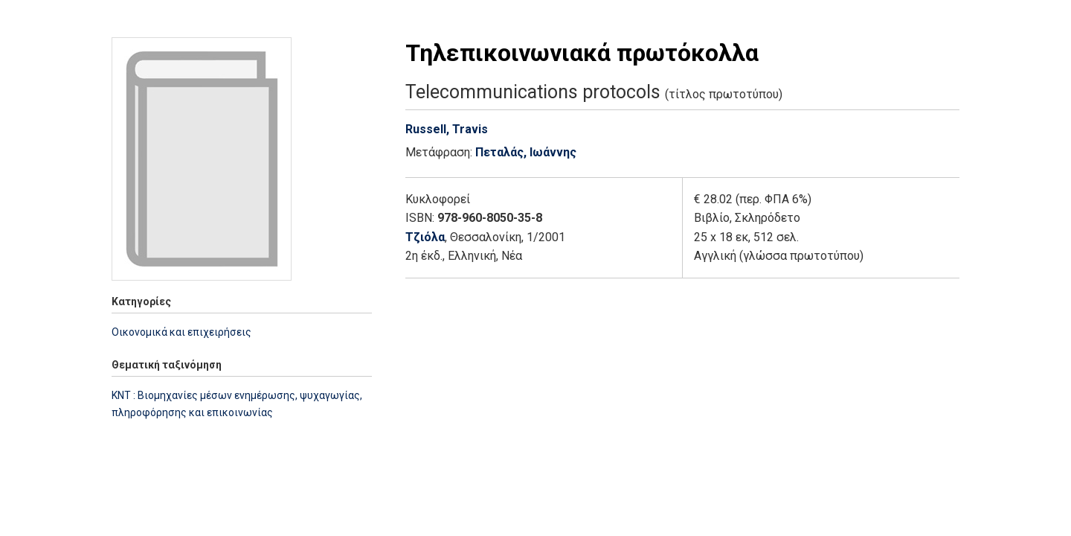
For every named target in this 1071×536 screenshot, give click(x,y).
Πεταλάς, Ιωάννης (525, 152)
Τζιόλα (425, 237)
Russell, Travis (446, 129)
